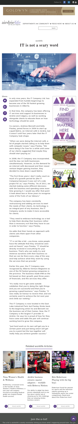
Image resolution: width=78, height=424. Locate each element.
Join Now (39, 392)
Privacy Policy (34, 414)
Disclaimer (44, 414)
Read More (14, 369)
